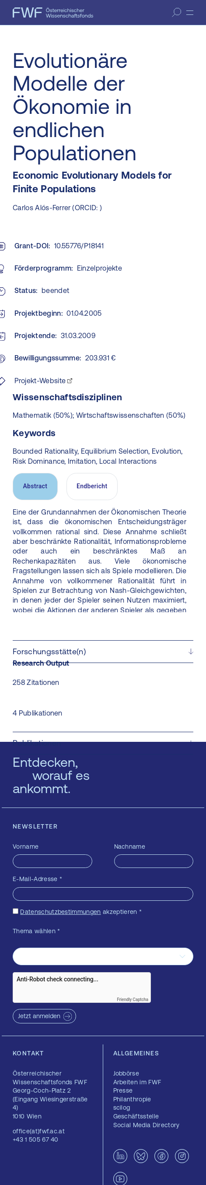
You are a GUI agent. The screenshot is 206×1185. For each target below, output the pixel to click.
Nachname (130, 846)
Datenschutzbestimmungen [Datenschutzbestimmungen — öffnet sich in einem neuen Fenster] (60, 911)
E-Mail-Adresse (37, 878)
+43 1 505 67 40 (36, 1139)
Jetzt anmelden (39, 1015)
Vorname (25, 846)
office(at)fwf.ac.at (39, 1131)
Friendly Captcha (132, 999)
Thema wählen (36, 931)
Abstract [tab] (35, 486)
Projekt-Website (40, 380)
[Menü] (189, 12)
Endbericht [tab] (92, 486)
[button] (103, 652)
